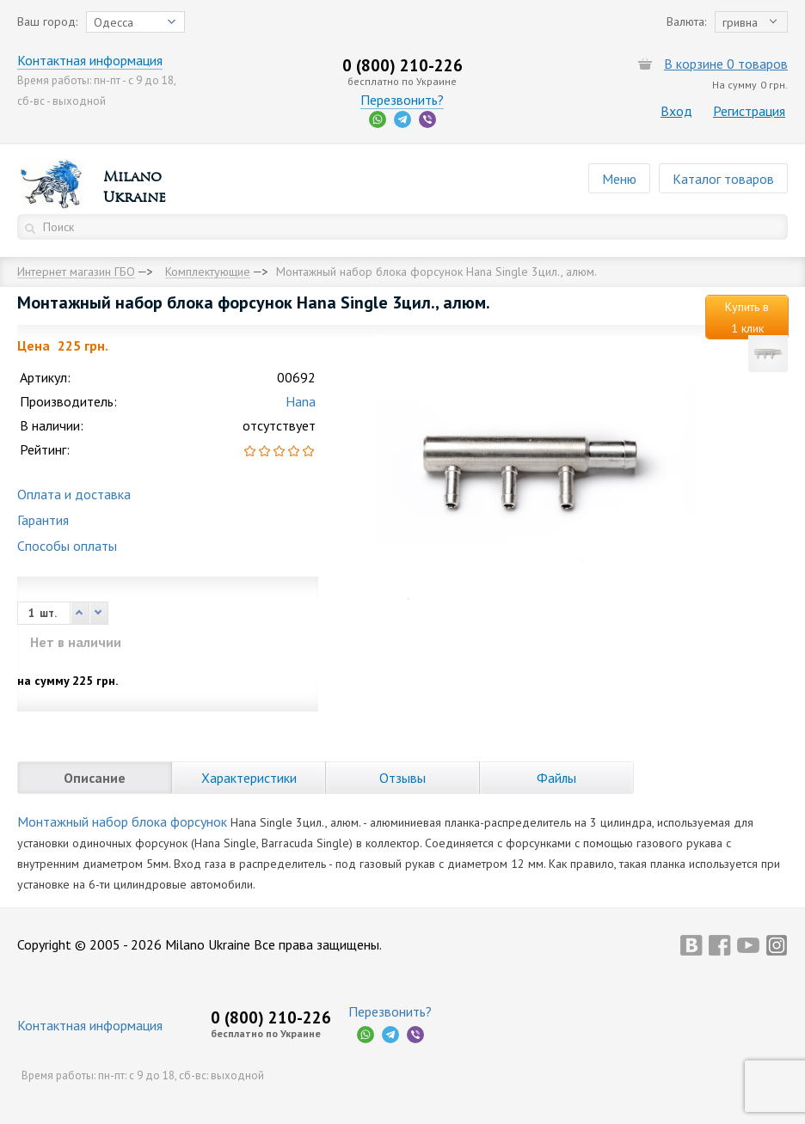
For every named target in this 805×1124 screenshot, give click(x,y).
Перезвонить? (402, 99)
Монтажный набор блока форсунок (122, 821)
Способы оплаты (67, 545)
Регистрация (749, 110)
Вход (676, 110)
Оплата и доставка (74, 494)
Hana (301, 401)
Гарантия (43, 519)
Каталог (723, 178)
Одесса (113, 22)
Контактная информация (90, 60)
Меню (619, 178)
